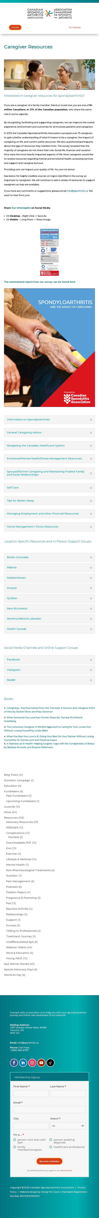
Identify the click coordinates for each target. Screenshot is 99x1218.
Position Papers (16, 892)
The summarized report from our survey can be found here (39, 282)
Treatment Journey (19, 936)
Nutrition (12, 875)
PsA (8, 903)
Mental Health (15, 864)
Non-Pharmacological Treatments (28, 870)
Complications (15, 833)
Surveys (11, 925)
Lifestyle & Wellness (18, 859)
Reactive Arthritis (17, 908)
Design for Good (50, 1192)
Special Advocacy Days (18, 969)
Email (18, 1102)
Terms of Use (66, 1170)
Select (55, 1118)
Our (14, 208)
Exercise (11, 853)
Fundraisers (11, 791)
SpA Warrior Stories (16, 963)
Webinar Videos (16, 947)
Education (10, 785)
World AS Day (12, 974)
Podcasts (12, 886)
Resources (11, 817)
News (7, 812)
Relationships (15, 914)
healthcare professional (69, 1147)
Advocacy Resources (19, 822)
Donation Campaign (17, 780)
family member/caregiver (30, 1148)
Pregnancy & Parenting (21, 897)
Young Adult (14, 958)
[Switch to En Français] (75, 27)
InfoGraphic (24, 208)
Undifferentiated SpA (20, 942)
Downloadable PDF (18, 842)
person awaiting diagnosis (64, 1141)
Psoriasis (13, 837)
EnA (8, 848)
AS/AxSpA (12, 827)
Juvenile (9, 806)
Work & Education (17, 953)
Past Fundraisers (17, 795)
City (16, 1118)
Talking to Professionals (21, 930)
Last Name (58, 1086)
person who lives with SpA (32, 1141)
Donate (15, 27)
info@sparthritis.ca (77, 191)
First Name (21, 1086)
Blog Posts (11, 774)
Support (11, 919)
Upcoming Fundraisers (21, 801)
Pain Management (18, 881)
